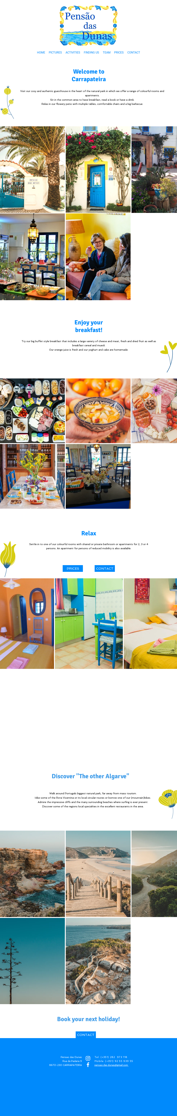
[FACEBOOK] (88, 1065)
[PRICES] (73, 568)
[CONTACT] (105, 568)
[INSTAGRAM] (88, 1058)
